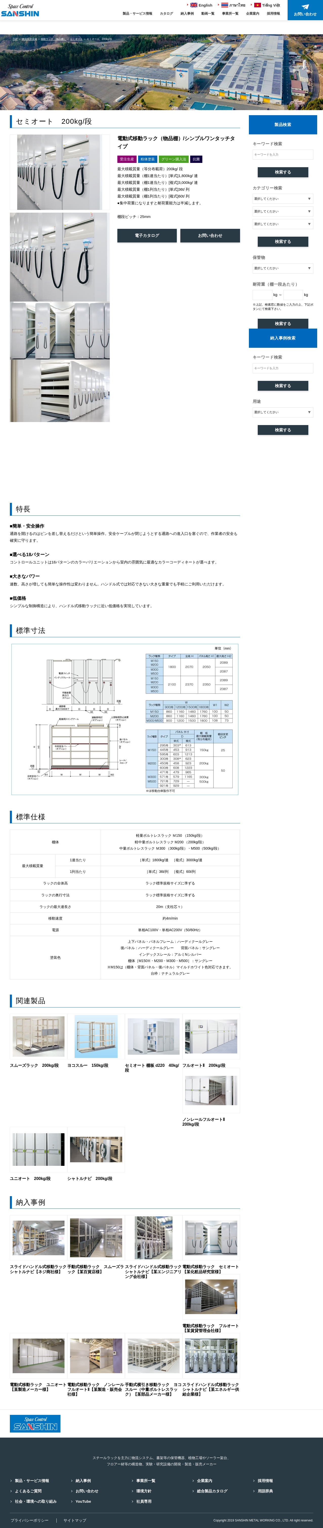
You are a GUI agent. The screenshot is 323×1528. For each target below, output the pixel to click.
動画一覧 (207, 13)
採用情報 (273, 13)
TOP (15, 39)
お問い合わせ (210, 235)
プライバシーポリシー (29, 1520)
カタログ (166, 13)
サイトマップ (75, 1520)
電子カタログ (147, 235)
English (201, 5)
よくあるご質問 (27, 1491)
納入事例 (187, 13)
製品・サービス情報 (137, 13)
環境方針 (143, 1491)
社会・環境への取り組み (35, 1501)
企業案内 (252, 13)
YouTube (83, 1501)
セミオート (76, 39)
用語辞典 (264, 1491)
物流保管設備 (29, 39)
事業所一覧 (230, 13)
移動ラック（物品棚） (53, 39)
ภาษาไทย (233, 5)
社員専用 (143, 1501)
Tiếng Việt (267, 5)
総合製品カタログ (212, 1491)
